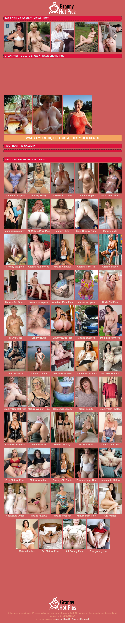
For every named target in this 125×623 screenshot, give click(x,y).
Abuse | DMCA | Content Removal (72, 619)
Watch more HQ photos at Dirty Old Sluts (62, 138)
